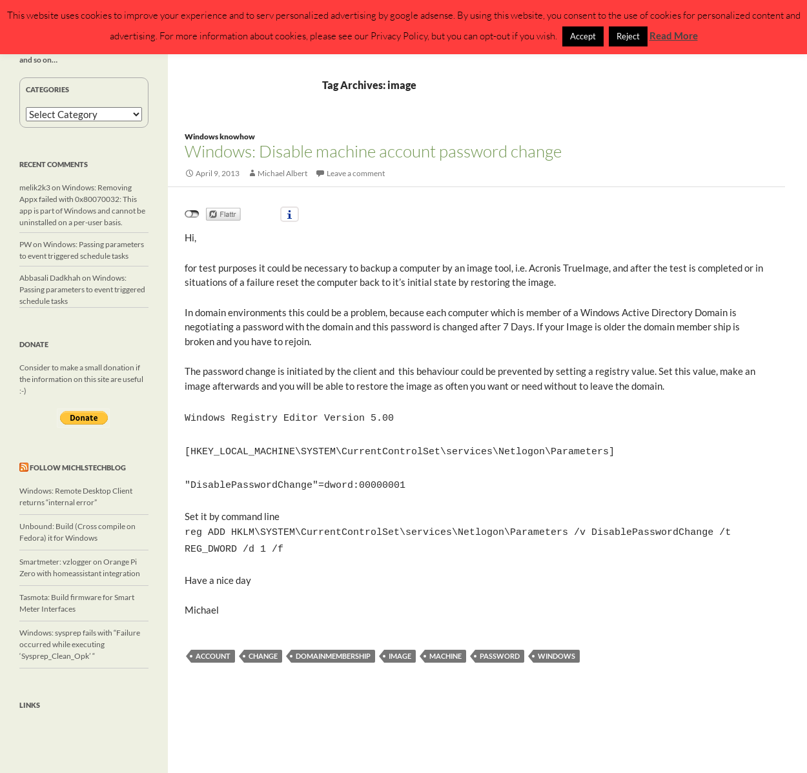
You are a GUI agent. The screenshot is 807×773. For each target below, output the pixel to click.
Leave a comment (356, 173)
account (213, 645)
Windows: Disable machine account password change (373, 151)
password (500, 645)
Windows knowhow (220, 136)
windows (556, 645)
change (263, 645)
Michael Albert (282, 173)
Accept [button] (583, 36)
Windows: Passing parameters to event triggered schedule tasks (82, 289)
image (400, 645)
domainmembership (333, 645)
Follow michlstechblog (78, 467)
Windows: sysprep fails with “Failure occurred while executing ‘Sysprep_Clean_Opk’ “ (79, 644)
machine (445, 645)
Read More (673, 35)
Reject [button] (628, 36)
